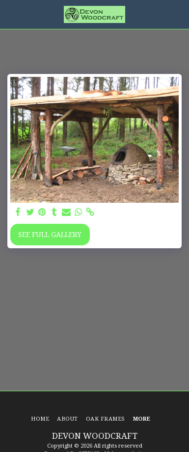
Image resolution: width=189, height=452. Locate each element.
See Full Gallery (49, 234)
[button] (10, 14)
